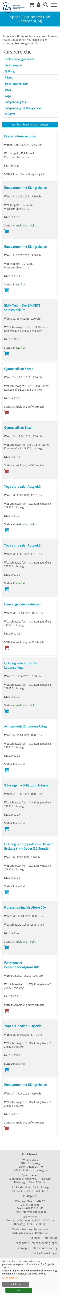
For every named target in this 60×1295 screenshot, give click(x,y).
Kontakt (35, 1238)
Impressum (51, 1238)
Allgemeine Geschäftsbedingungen (37, 1243)
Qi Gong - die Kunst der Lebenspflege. (21, 665)
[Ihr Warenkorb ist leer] (31, 5)
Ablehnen (15, 1284)
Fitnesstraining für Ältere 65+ (25, 907)
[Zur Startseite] (14, 8)
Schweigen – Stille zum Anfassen (27, 785)
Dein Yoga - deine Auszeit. (22, 604)
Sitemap (22, 1248)
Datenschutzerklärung (44, 1248)
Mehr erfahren (10, 1277)
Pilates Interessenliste (20, 136)
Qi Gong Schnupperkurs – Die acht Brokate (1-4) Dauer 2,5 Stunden (28, 846)
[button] (38, 5)
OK (18, 1290)
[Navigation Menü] (54, 4)
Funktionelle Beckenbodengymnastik (21, 964)
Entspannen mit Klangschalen (25, 187)
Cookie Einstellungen (45, 1253)
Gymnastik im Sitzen (18, 369)
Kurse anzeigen (30, 124)
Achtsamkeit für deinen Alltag (25, 726)
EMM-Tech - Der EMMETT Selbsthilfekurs (22, 307)
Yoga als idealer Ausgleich (22, 486)
